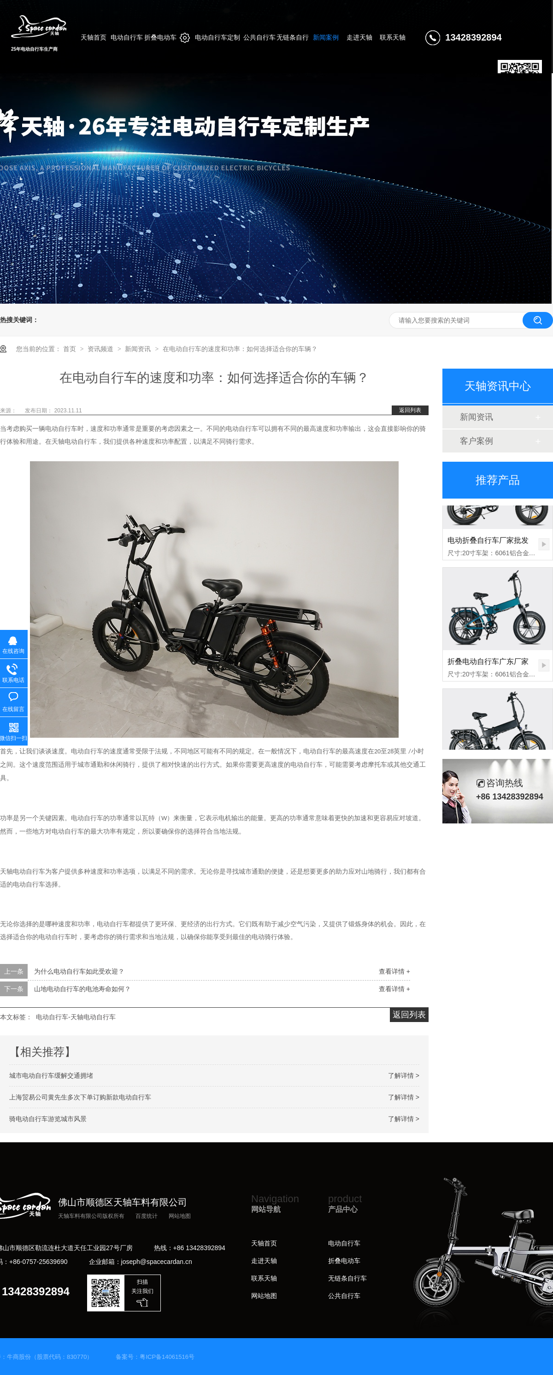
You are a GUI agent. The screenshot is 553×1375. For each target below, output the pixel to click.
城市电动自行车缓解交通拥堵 (51, 1075)
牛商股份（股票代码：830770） (50, 1356)
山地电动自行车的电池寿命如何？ (82, 989)
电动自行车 (344, 1243)
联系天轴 (264, 1278)
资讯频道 (101, 349)
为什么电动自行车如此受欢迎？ (79, 971)
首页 (70, 349)
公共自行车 (344, 1295)
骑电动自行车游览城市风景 (48, 1118)
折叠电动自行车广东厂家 (488, 666)
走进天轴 (264, 1260)
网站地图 (180, 1216)
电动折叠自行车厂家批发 (488, 545)
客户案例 (476, 441)
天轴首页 (264, 1243)
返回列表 (410, 410)
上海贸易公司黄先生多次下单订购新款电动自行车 (80, 1097)
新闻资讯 (139, 349)
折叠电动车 (344, 1260)
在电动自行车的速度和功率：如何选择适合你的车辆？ (240, 349)
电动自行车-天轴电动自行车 (76, 1017)
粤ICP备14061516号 (167, 1356)
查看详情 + (394, 971)
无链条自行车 (347, 1278)
